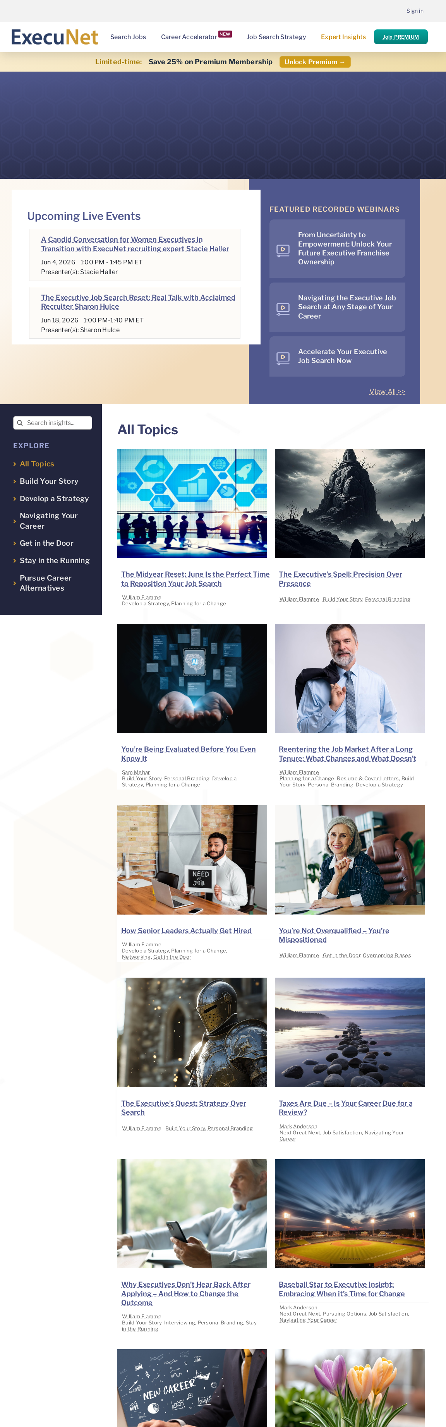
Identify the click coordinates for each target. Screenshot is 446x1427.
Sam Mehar (136, 772)
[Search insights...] (52, 423)
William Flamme (141, 597)
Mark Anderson (299, 1126)
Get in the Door (172, 957)
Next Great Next (300, 1132)
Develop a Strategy (145, 603)
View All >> (387, 391)
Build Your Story (342, 599)
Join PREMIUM (401, 37)
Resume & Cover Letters (368, 778)
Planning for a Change (198, 603)
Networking (136, 957)
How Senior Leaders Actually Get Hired (186, 931)
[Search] (20, 423)
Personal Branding (388, 599)
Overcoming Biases (387, 955)
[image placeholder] (192, 452)
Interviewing (179, 1322)
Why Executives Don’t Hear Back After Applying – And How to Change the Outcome (185, 1293)
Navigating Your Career (308, 1320)
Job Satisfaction (342, 1132)
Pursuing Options (344, 1314)
